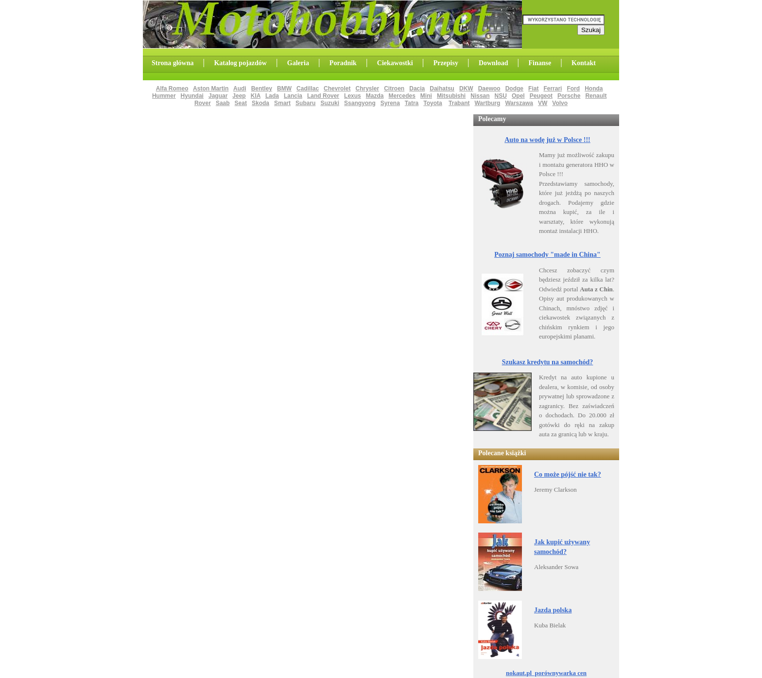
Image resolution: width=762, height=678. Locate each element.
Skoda (260, 103)
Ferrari (552, 88)
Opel (518, 95)
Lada (272, 95)
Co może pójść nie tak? (567, 474)
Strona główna (172, 63)
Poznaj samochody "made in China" (547, 254)
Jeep (238, 95)
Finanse (539, 63)
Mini (426, 95)
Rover (202, 103)
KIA (255, 95)
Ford (573, 88)
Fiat (533, 88)
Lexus (352, 95)
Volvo (560, 103)
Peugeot (541, 95)
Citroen (394, 88)
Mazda (375, 95)
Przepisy (445, 63)
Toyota (432, 103)
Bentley (261, 88)
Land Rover (323, 95)
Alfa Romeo (172, 88)
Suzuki (329, 103)
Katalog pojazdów (240, 63)
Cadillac (307, 88)
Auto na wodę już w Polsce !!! (547, 139)
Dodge (514, 88)
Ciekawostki (395, 63)
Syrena (390, 103)
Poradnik (343, 63)
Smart (282, 103)
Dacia (417, 88)
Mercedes (401, 95)
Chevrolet (337, 88)
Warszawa (519, 103)
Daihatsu (442, 88)
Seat (241, 103)
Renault (595, 95)
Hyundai (192, 95)
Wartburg (487, 103)
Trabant (459, 103)
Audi (239, 88)
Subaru (305, 103)
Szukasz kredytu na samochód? (547, 362)
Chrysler (367, 88)
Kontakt (584, 63)
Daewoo (489, 88)
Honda (594, 88)
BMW (284, 88)
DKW (466, 88)
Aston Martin (210, 88)
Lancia (293, 95)
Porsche (568, 95)
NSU (501, 95)
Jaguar (217, 95)
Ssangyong (360, 103)
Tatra (411, 103)
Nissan (479, 95)
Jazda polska (553, 610)
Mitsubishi (451, 95)
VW (542, 103)
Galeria (298, 63)
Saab (223, 103)
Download (493, 63)
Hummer (164, 95)
